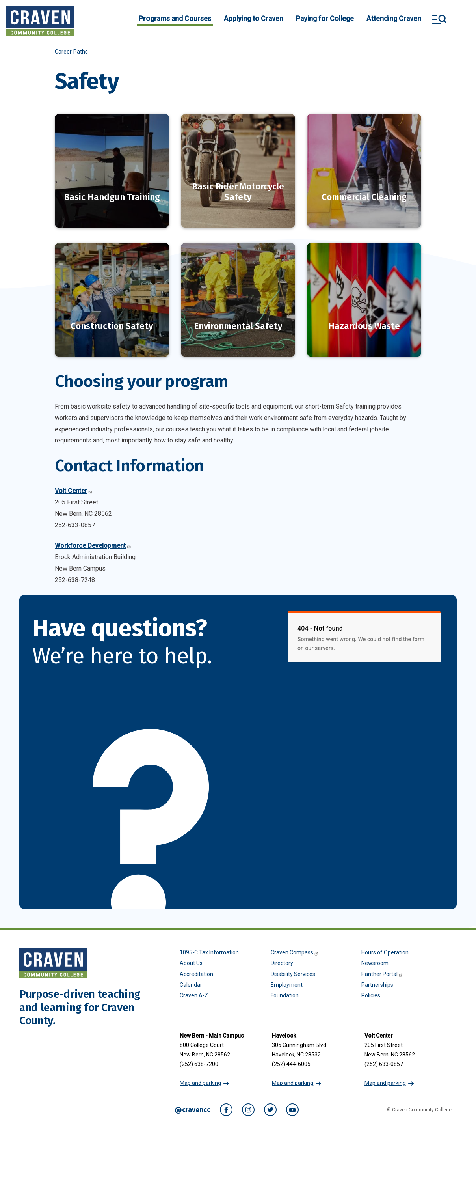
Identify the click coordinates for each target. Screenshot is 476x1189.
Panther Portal (382, 964)
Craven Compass (295, 942)
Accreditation (196, 964)
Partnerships (377, 974)
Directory (282, 953)
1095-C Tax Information (209, 942)
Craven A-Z (194, 985)
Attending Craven (393, 18)
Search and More (439, 19)
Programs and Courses (175, 18)
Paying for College (325, 18)
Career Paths (71, 52)
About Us (191, 953)
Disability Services (293, 964)
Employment (287, 974)
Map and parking (200, 1073)
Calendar (191, 974)
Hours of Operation (385, 942)
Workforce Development (93, 535)
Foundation (285, 985)
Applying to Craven (253, 18)
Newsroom (375, 953)
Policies (370, 985)
